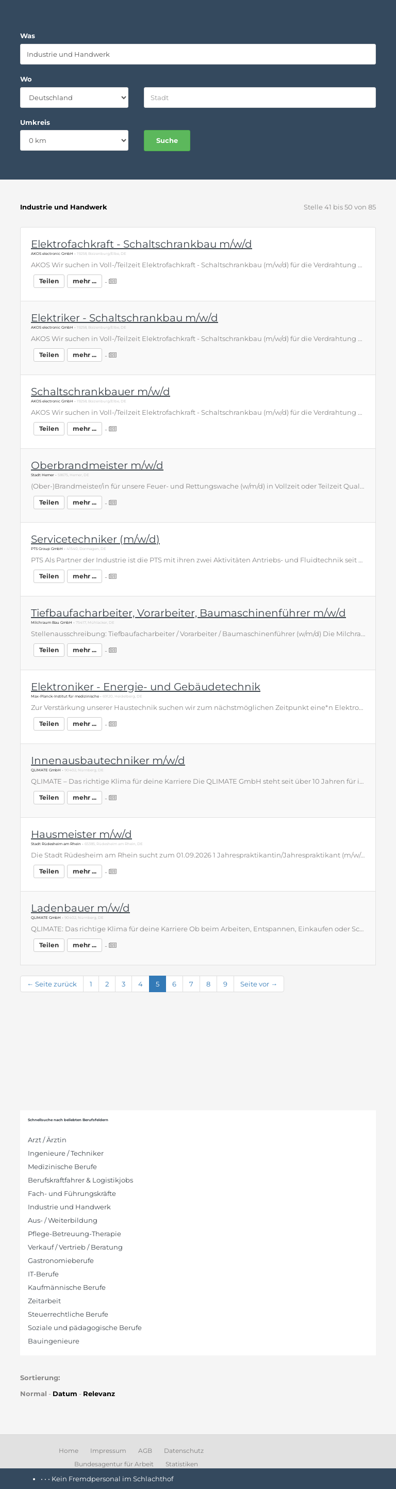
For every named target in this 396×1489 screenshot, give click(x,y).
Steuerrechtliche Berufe (68, 1314)
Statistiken (182, 1464)
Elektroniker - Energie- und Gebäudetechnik (145, 687)
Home (68, 1450)
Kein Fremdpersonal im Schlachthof (112, 1479)
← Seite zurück (52, 984)
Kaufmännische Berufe (67, 1287)
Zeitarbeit (44, 1301)
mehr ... (84, 281)
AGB (145, 1450)
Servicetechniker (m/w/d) (95, 539)
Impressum (108, 1450)
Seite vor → (258, 984)
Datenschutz (184, 1450)
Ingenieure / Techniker (66, 1153)
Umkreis (35, 122)
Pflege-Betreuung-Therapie (74, 1233)
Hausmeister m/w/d (81, 834)
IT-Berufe (43, 1274)
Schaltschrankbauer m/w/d (100, 391)
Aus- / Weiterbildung (62, 1220)
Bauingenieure (53, 1341)
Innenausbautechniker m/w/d (108, 760)
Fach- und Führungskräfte (72, 1193)
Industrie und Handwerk (69, 1207)
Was (27, 35)
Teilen (49, 281)
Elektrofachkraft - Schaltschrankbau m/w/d (141, 244)
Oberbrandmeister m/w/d (97, 465)
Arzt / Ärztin (47, 1140)
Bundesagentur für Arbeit (114, 1464)
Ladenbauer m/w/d (80, 908)
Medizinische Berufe (62, 1166)
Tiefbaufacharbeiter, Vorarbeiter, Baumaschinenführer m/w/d (188, 613)
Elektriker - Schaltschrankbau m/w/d (124, 318)
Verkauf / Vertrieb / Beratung (75, 1247)
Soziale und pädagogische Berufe (85, 1327)
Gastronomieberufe (61, 1260)
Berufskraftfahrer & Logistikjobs (80, 1180)
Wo (26, 79)
